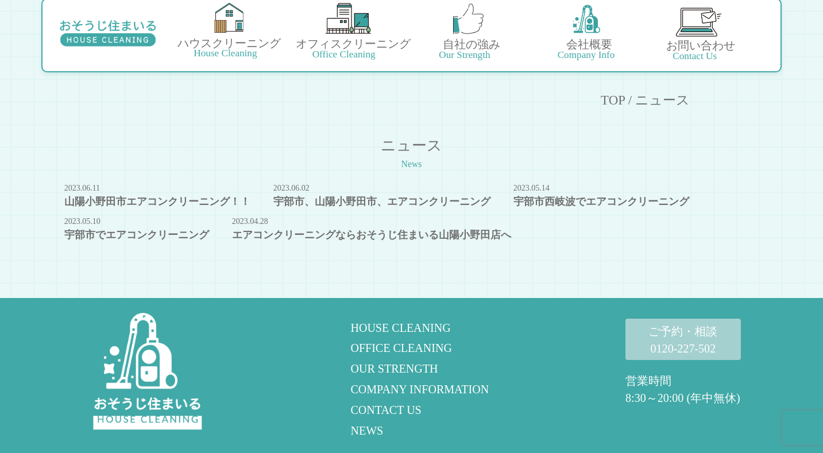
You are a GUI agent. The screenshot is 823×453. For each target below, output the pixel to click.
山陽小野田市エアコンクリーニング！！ (157, 201)
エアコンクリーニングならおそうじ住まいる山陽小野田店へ (371, 235)
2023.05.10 (82, 221)
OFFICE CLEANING (401, 348)
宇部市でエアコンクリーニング (136, 235)
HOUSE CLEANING (400, 328)
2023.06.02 (291, 188)
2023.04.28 (250, 221)
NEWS (366, 430)
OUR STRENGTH (394, 368)
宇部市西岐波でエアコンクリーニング (601, 201)
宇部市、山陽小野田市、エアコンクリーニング (381, 201)
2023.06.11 (82, 188)
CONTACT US (385, 410)
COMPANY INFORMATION (419, 389)
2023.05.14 (531, 188)
